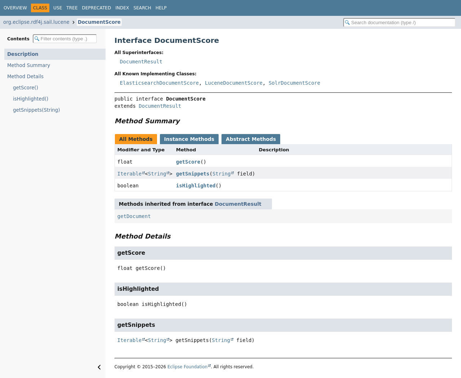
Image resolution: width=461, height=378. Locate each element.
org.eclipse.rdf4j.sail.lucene (36, 22)
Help (161, 7)
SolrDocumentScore (294, 83)
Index (122, 7)
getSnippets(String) (36, 110)
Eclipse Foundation (187, 366)
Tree (71, 7)
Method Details (25, 76)
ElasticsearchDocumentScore (159, 83)
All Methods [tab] (136, 139)
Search (142, 7)
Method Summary (28, 65)
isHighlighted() (30, 99)
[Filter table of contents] (65, 38)
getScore (188, 162)
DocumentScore (99, 22)
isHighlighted (196, 185)
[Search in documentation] (399, 22)
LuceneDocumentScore (234, 83)
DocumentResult (141, 62)
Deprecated (96, 7)
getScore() (25, 87)
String (157, 174)
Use (57, 7)
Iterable (129, 174)
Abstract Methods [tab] (251, 139)
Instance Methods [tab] (189, 139)
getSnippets (193, 174)
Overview (15, 7)
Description (23, 54)
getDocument (134, 216)
